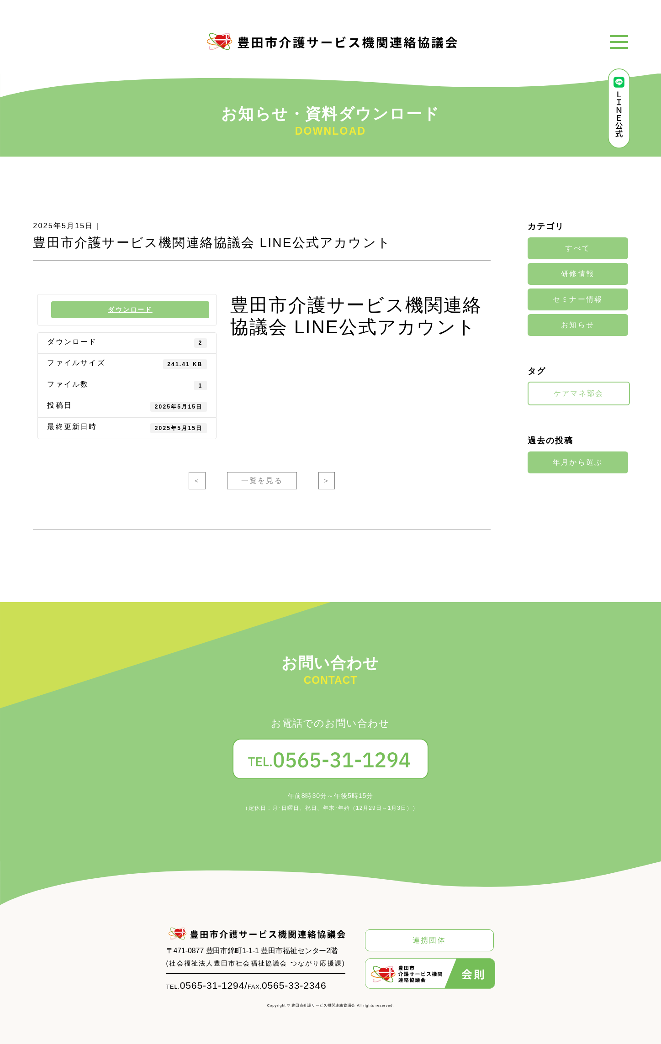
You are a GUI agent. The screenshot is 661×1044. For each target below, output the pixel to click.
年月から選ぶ (578, 462)
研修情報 (577, 274)
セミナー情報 (578, 299)
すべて (577, 248)
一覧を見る (262, 481)
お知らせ (577, 325)
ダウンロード (130, 309)
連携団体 (429, 940)
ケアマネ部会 (578, 393)
